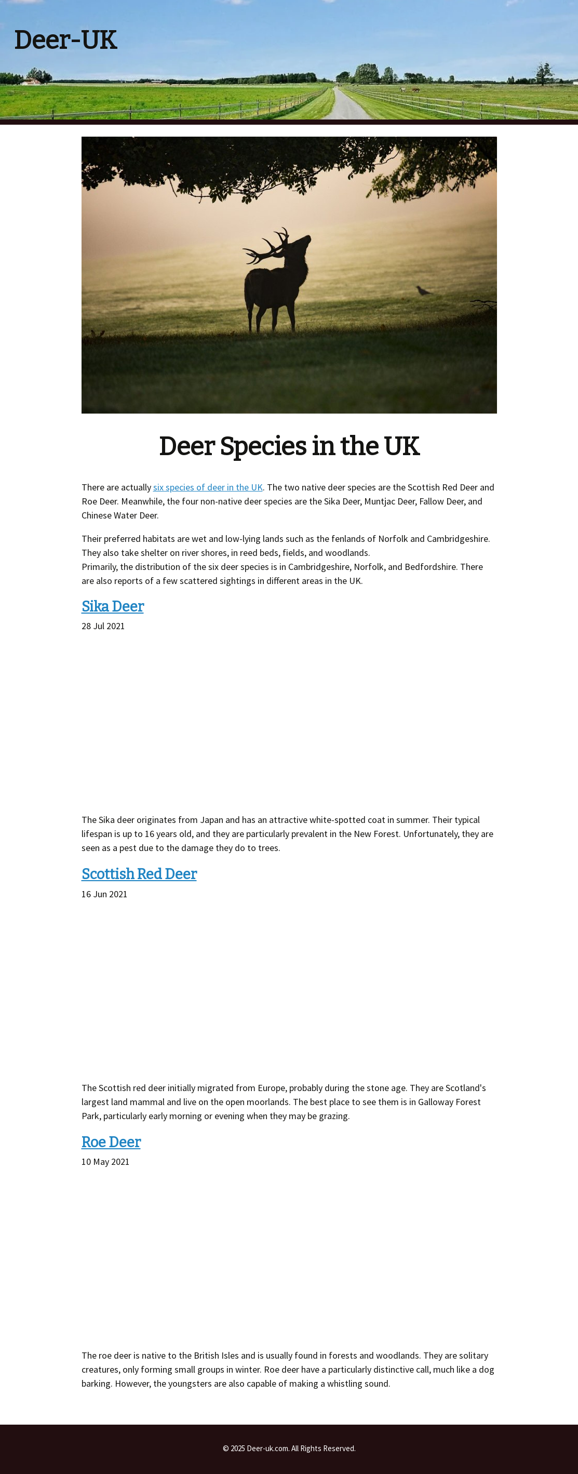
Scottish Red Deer (139, 874)
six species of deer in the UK (208, 487)
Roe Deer (111, 1142)
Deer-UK (65, 40)
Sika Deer (113, 607)
